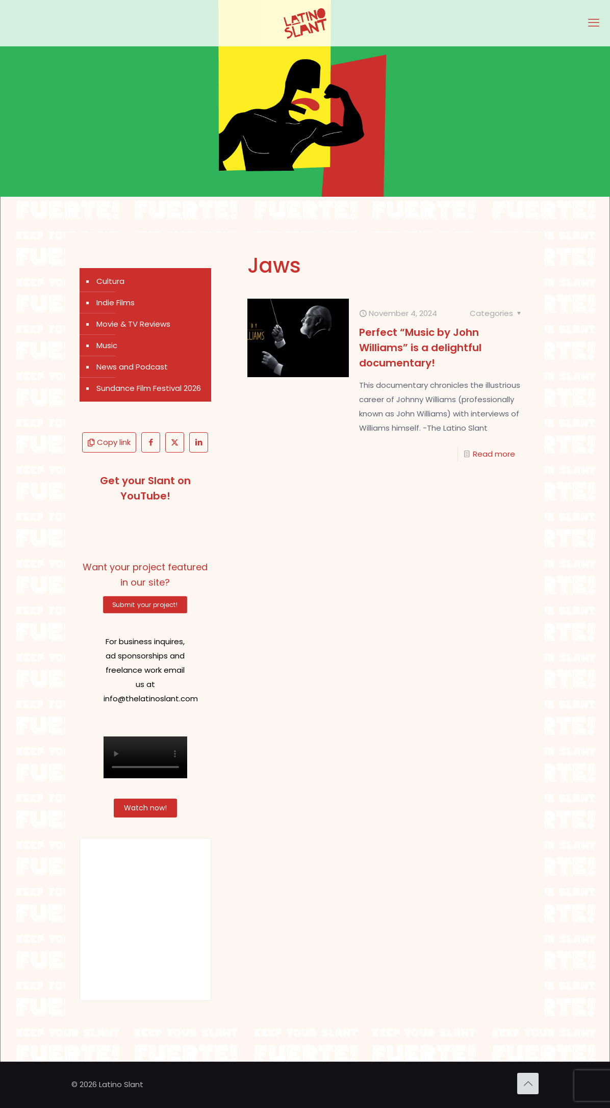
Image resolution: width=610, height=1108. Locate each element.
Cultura (110, 281)
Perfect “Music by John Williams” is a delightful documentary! (420, 347)
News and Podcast (132, 366)
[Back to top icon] (528, 1083)
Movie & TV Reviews (133, 324)
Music (106, 345)
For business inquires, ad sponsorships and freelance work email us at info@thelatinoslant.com (151, 670)
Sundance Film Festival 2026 (148, 388)
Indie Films (115, 302)
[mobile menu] (593, 23)
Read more (494, 454)
